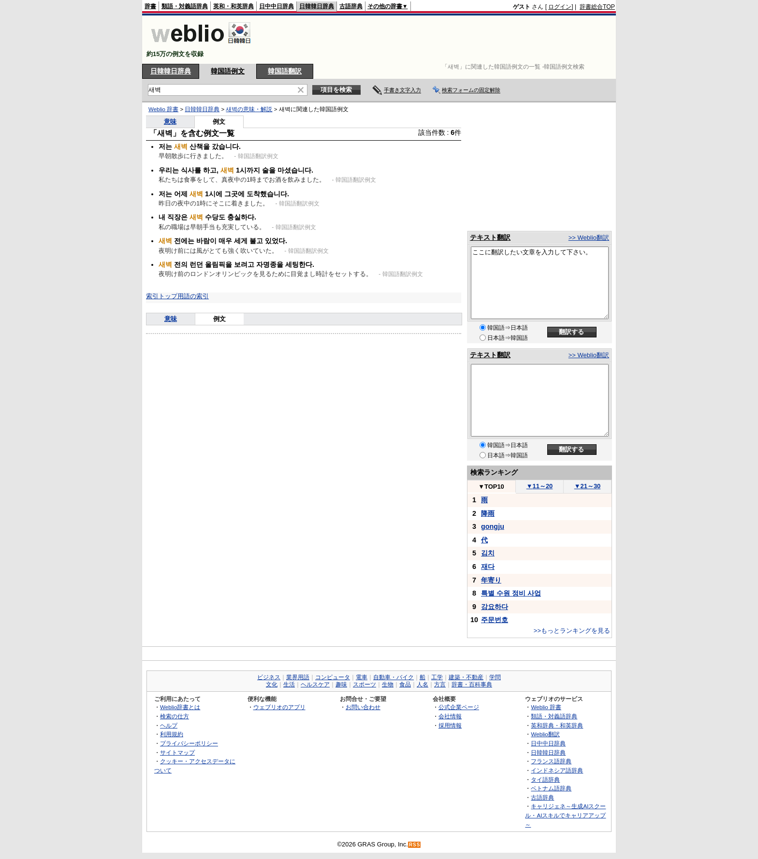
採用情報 (450, 725)
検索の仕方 (174, 716)
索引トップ (161, 296)
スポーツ (364, 684)
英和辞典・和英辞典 (557, 725)
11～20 (539, 486)
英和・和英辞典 (233, 6)
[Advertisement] (439, 39)
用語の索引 (193, 296)
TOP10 (491, 486)
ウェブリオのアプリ (279, 707)
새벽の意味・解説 (249, 109)
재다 (488, 566)
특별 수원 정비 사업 (511, 593)
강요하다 (494, 607)
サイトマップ (177, 752)
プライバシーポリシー (189, 743)
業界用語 (297, 677)
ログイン (559, 6)
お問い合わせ (363, 707)
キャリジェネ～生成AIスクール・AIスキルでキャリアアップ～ (565, 815)
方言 (440, 684)
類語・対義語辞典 (184, 6)
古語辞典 (351, 6)
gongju (492, 526)
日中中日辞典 (276, 6)
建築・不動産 (466, 677)
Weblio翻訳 (545, 734)
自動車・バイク (393, 677)
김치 (488, 553)
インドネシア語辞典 (557, 770)
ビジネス (268, 677)
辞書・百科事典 (472, 684)
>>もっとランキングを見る (572, 630)
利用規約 (171, 734)
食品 (405, 684)
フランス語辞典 (551, 761)
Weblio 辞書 (163, 109)
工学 (437, 677)
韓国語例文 (228, 71)
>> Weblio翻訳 (588, 237)
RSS (415, 844)
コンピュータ (332, 677)
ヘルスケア (315, 684)
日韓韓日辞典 (316, 6)
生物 (388, 684)
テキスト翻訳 (490, 237)
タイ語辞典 (545, 779)
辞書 (150, 6)
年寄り (491, 580)
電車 (361, 677)
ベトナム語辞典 (551, 788)
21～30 (587, 486)
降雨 (488, 513)
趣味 (341, 684)
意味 (170, 121)
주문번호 (494, 620)
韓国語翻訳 (285, 71)
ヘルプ (168, 725)
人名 (422, 684)
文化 (271, 684)
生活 (289, 684)
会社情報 (450, 716)
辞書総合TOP (597, 6)
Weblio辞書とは (180, 707)
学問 (495, 677)
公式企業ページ (458, 707)
